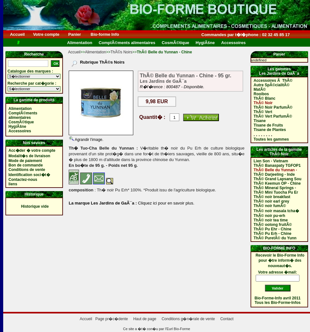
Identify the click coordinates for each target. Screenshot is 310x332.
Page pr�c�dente (111, 319)
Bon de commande (26, 165)
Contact (226, 319)
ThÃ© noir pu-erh (269, 215)
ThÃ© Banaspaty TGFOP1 (277, 165)
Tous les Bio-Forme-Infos (278, 302)
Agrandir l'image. (88, 139)
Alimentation (95, 52)
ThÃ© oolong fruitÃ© (273, 224)
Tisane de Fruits (268, 125)
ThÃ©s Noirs (121, 52)
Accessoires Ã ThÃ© (273, 80)
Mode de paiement (25, 160)
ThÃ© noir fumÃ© (270, 206)
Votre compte (46, 34)
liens (13, 184)
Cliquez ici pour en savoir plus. (165, 203)
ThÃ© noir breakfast (272, 197)
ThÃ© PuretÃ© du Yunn (275, 238)
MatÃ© (260, 89)
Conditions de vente (27, 169)
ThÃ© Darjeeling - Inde (274, 174)
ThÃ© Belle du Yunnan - (275, 170)
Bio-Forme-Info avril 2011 (278, 298)
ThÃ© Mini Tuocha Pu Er (276, 192)
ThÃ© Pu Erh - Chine (272, 233)
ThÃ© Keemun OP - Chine (277, 183)
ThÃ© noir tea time (271, 220)
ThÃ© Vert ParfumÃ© (273, 116)
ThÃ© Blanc (264, 98)
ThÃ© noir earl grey (272, 201)
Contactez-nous (23, 179)
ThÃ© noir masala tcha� (276, 211)
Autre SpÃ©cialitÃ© (272, 85)
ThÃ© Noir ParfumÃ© (273, 107)
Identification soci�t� (29, 175)
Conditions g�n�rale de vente (188, 319)
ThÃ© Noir (263, 103)
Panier (74, 34)
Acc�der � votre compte (32, 150)
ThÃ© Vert (263, 112)
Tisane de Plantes (270, 129)
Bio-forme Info (104, 34)
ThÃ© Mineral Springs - (275, 188)
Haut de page (144, 319)
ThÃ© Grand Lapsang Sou (278, 179)
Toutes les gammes (271, 139)
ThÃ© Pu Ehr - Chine (272, 229)
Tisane (260, 121)
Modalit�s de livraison (29, 156)
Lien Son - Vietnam (271, 161)
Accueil (17, 34)
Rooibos (261, 94)
